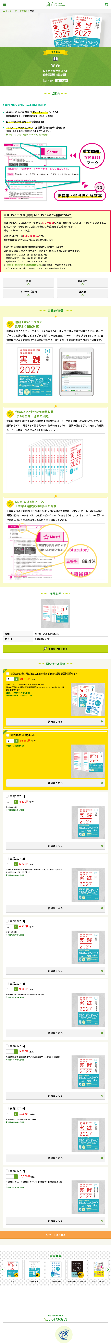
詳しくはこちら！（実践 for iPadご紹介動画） (28, 134)
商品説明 (82, 280)
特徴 (28, 280)
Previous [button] (2, 1269)
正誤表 (82, 291)
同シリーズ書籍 (28, 291)
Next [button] (108, 1269)
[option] (13, 1271)
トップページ (11, 11)
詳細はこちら (55, 721)
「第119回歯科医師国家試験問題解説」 (24, 264)
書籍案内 (23, 11)
